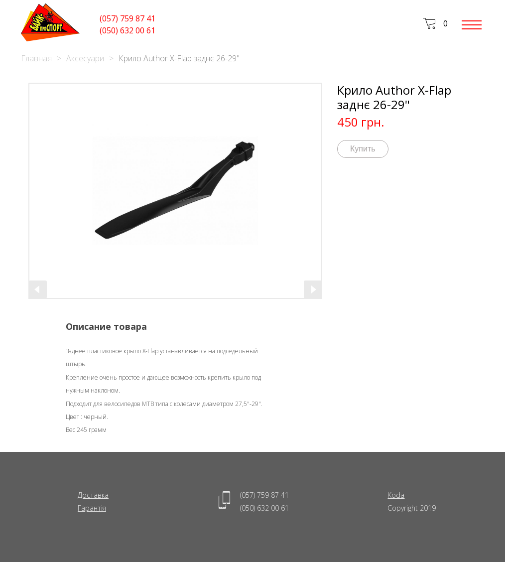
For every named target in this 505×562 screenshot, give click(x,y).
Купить (363, 148)
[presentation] (38, 289)
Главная (36, 58)
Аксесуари (85, 58)
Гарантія (92, 508)
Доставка (93, 495)
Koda (395, 495)
